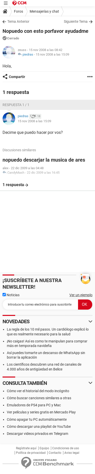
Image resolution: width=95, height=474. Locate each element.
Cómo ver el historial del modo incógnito (38, 391)
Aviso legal (71, 453)
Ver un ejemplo (80, 295)
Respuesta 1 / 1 (16, 105)
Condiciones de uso (65, 448)
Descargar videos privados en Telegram (37, 434)
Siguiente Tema (76, 21)
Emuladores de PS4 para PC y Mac (34, 405)
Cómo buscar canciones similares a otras (39, 398)
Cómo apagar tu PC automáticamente (37, 419)
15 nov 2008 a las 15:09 (52, 54)
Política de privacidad (31, 453)
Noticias (11, 295)
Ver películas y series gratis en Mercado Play (41, 412)
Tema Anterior (18, 21)
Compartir (17, 77)
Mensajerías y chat (44, 11)
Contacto (55, 453)
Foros (18, 11)
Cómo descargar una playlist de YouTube (39, 427)
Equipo (44, 448)
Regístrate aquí (26, 448)
